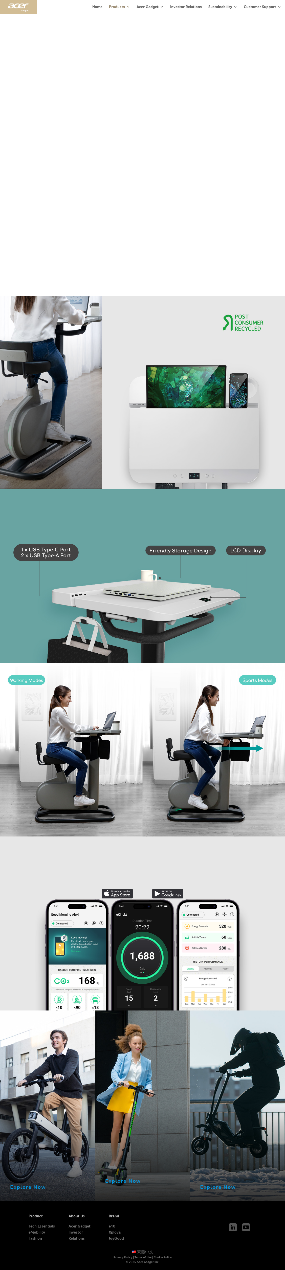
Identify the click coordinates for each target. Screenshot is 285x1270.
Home (97, 6)
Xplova (115, 1232)
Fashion (35, 1238)
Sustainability (220, 6)
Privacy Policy (123, 1257)
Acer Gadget (148, 6)
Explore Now (28, 1187)
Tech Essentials (42, 1226)
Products (117, 6)
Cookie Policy (163, 1257)
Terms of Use (143, 1257)
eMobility (37, 1232)
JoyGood (116, 1238)
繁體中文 (142, 1252)
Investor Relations (186, 6)
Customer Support (260, 6)
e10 (112, 1226)
